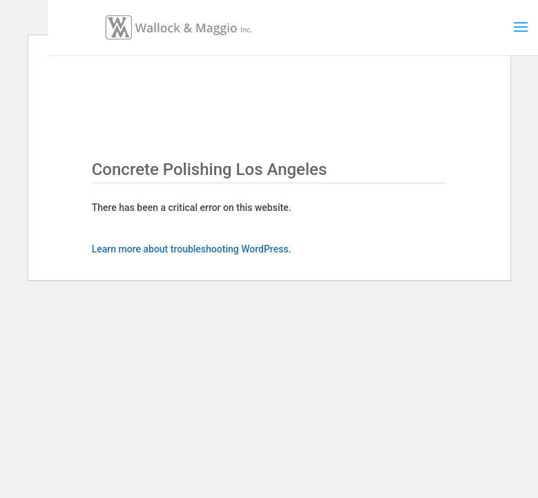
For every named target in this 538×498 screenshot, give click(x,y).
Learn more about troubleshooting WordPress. (191, 249)
